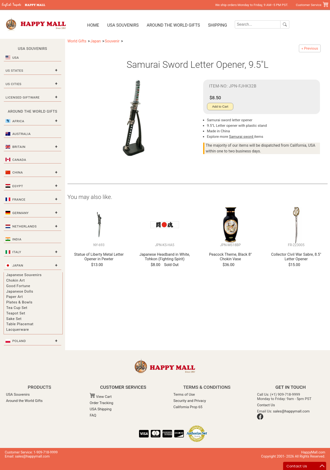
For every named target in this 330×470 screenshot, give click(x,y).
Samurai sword (241, 136)
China (17, 172)
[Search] (257, 24)
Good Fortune (18, 286)
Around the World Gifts (173, 25)
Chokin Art (15, 280)
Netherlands (24, 226)
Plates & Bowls (19, 302)
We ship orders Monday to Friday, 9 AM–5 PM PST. (251, 5)
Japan (17, 265)
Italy (16, 252)
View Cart (101, 397)
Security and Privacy (189, 401)
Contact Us (266, 405)
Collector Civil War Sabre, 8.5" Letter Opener (296, 256)
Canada (19, 160)
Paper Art (14, 297)
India (16, 239)
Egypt (17, 186)
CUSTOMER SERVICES (123, 387)
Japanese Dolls (19, 291)
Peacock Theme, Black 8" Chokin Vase (230, 256)
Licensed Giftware (22, 97)
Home (93, 25)
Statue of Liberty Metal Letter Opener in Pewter (99, 256)
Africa (18, 121)
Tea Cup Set (16, 308)
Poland (19, 341)
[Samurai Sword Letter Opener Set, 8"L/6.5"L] (310, 48)
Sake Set (14, 319)
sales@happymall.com (291, 411)
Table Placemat (20, 324)
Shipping (217, 25)
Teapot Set (15, 313)
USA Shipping (101, 409)
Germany (20, 213)
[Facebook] (260, 418)
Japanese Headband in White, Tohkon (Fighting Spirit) (165, 256)
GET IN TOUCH (290, 387)
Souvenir (112, 41)
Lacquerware (17, 329)
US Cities (13, 84)
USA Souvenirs (123, 25)
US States (14, 70)
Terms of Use (184, 394)
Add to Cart (220, 106)
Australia (21, 134)
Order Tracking (101, 403)
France (18, 199)
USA (15, 57)
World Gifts (76, 41)
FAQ (93, 415)
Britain (18, 147)
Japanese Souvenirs (24, 275)
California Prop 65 (187, 407)
